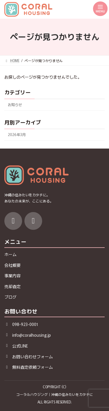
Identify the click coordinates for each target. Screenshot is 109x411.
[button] (21, 324)
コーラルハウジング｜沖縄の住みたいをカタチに (54, 394)
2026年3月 (17, 134)
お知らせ (15, 104)
